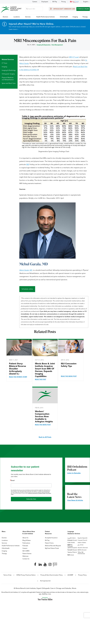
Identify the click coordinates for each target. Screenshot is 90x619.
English (85, 1)
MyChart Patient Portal (52, 548)
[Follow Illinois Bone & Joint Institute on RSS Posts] (55, 564)
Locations (5, 540)
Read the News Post (69, 376)
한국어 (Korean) (82, 550)
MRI (27, 164)
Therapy (4, 553)
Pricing (63, 1)
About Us (25, 538)
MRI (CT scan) (74, 57)
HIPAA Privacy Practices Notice (26, 575)
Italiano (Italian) (82, 542)
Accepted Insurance (51, 538)
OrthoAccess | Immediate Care (62, 9)
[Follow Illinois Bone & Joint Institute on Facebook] (35, 564)
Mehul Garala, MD (33, 264)
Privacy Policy (82, 575)
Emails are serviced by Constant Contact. (37, 493)
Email (13, 480)
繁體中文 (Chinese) (70, 545)
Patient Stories (26, 553)
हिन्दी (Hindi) (71, 555)
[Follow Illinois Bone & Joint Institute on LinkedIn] (40, 564)
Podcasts (25, 546)
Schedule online (27, 289)
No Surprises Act (45, 581)
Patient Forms (49, 543)
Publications (26, 543)
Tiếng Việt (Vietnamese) (81, 553)
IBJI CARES (25, 551)
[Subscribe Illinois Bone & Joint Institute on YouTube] (45, 564)
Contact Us (25, 559)
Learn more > (13, 29)
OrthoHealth (5, 548)
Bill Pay (54, 1)
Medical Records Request (53, 546)
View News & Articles (75, 500)
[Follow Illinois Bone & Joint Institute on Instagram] (50, 564)
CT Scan (4, 63)
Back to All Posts (45, 437)
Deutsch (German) (83, 547)
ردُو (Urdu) (80, 545)
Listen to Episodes (74, 473)
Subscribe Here (31, 499)
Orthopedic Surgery (8, 74)
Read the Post (40, 379)
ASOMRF (70, 575)
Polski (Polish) (71, 542)
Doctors (4, 538)
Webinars (25, 556)
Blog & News (26, 540)
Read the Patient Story (18, 377)
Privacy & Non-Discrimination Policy (51, 575)
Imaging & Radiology (9, 70)
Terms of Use (7, 575)
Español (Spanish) (82, 538)
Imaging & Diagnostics (44, 45)
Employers (44, 1)
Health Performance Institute (11, 546)
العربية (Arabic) (72, 538)
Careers (34, 1)
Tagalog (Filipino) (72, 552)
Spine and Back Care (8, 83)
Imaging (4, 67)
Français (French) (82, 540)
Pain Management (57, 45)
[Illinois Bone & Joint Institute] (11, 9)
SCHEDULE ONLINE (83, 9)
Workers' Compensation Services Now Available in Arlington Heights (44, 417)
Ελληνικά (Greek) (72, 540)
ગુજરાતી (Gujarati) (72, 547)
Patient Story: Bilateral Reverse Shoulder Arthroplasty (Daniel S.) (17, 369)
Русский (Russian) (72, 550)
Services (4, 543)
